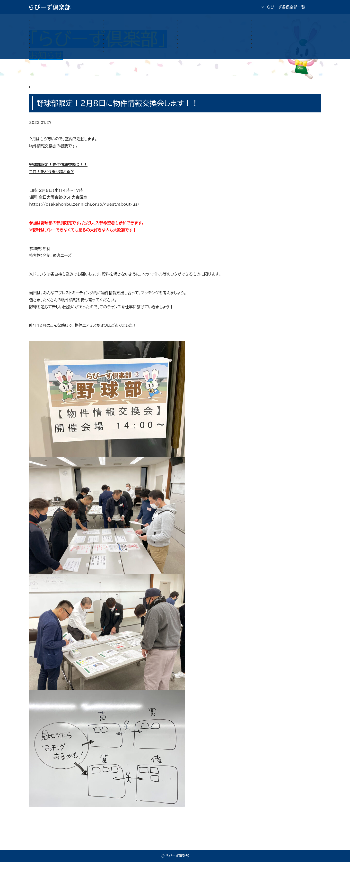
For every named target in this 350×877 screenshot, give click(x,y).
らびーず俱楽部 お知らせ (68, 90)
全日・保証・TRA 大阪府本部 (296, 7)
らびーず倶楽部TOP (188, 7)
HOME (35, 90)
